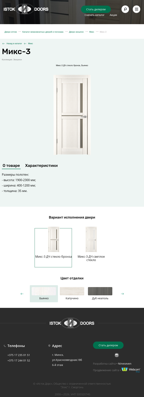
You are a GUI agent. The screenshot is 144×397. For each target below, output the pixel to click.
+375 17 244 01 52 (19, 360)
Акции (113, 14)
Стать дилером (96, 9)
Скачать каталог (95, 14)
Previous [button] (22, 294)
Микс (30, 43)
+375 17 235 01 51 (19, 355)
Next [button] (122, 294)
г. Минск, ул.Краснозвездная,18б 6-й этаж (67, 360)
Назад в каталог (14, 43)
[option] (53, 245)
